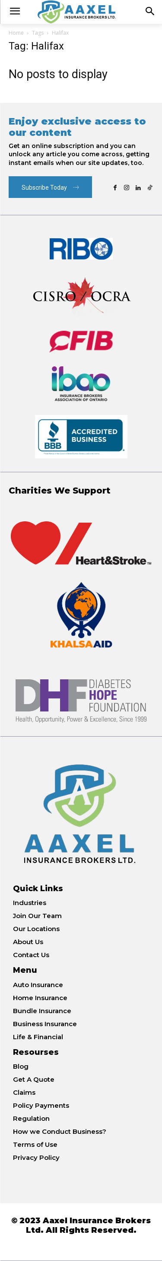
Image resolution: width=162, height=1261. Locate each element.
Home (16, 32)
